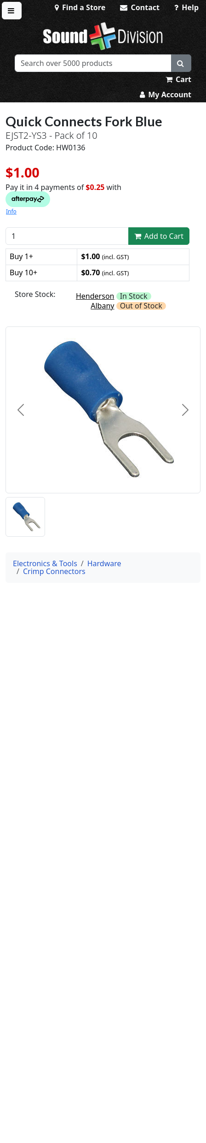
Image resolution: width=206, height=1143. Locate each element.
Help (186, 7)
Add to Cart (159, 236)
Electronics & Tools (45, 563)
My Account (165, 94)
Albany (102, 306)
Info (11, 211)
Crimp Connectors (54, 571)
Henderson (95, 296)
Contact (140, 7)
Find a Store (80, 7)
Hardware (104, 563)
